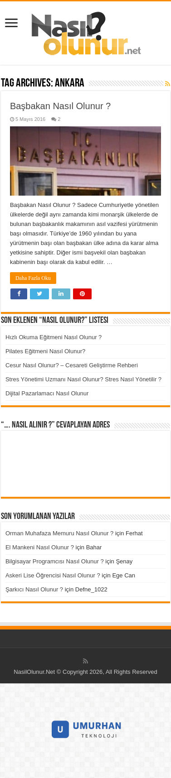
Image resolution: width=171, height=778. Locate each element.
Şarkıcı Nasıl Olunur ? (34, 589)
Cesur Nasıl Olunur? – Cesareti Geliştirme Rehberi (71, 365)
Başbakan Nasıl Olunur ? (60, 106)
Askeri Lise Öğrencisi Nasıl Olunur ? (52, 575)
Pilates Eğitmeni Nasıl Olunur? (45, 351)
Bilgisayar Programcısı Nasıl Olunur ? (54, 561)
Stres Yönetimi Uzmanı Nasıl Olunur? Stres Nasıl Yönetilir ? (83, 379)
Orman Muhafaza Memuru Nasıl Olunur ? (59, 533)
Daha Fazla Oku (33, 278)
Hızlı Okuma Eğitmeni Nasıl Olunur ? (53, 337)
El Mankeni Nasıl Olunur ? (39, 547)
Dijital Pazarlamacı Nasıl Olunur (47, 393)
